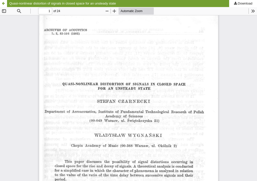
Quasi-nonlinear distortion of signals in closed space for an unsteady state (62, 3)
